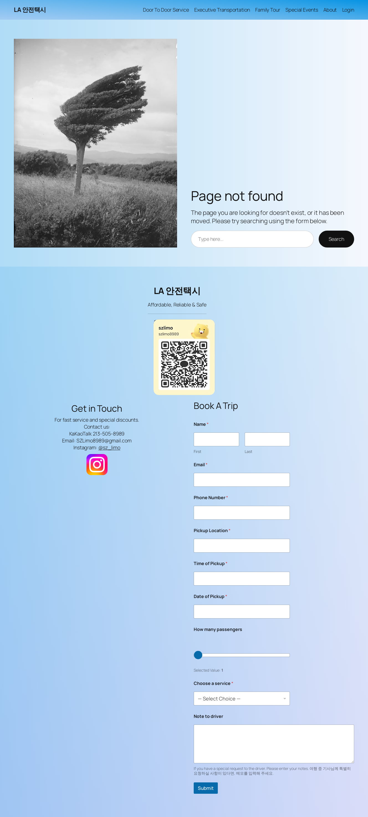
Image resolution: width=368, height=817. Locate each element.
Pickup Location (212, 530)
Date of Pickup (210, 596)
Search (336, 239)
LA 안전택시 (30, 10)
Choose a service (213, 683)
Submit (206, 788)
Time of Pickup (211, 563)
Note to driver (208, 716)
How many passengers (218, 629)
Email (201, 464)
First (197, 451)
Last (248, 451)
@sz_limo (109, 447)
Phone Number (211, 497)
